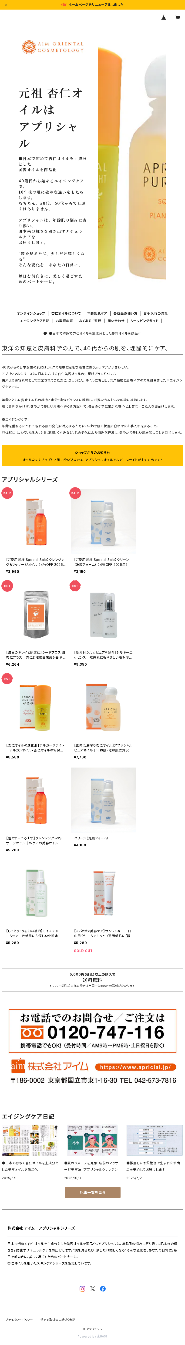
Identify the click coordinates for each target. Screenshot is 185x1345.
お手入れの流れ (156, 313)
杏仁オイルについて (66, 313)
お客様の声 (64, 321)
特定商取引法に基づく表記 (57, 1319)
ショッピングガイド (144, 321)
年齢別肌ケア (97, 313)
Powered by (93, 1336)
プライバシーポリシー (19, 1319)
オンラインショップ (31, 313)
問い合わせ (116, 321)
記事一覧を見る (92, 1192)
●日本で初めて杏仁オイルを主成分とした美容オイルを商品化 (92, 333)
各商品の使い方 (125, 313)
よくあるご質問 (90, 321)
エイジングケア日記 (35, 321)
